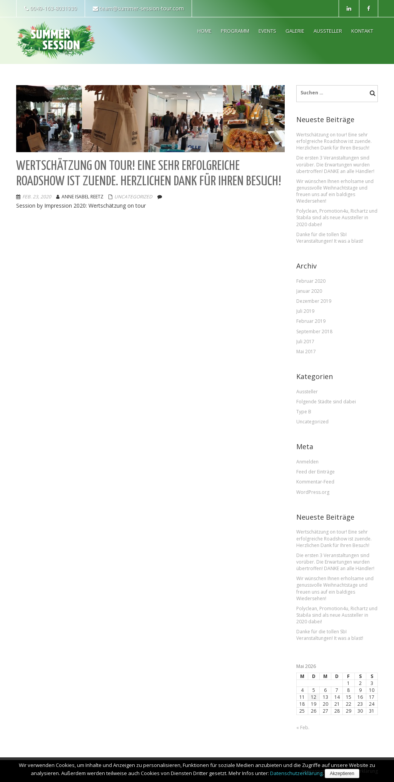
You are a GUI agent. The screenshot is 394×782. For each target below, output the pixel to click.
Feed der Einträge (315, 471)
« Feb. (302, 727)
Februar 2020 (311, 281)
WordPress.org (312, 492)
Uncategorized (133, 196)
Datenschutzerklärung (296, 773)
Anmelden (307, 461)
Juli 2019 (305, 311)
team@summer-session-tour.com (138, 8)
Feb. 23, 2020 (36, 196)
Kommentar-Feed (315, 481)
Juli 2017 (305, 341)
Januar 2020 (309, 291)
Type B (303, 411)
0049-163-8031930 (50, 8)
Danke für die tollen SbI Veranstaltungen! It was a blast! (329, 237)
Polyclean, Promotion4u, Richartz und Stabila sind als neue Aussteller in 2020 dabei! (336, 217)
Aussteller (307, 391)
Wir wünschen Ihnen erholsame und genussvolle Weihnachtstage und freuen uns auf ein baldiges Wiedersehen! (335, 191)
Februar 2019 (311, 321)
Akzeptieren (342, 773)
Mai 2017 (306, 351)
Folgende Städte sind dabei (326, 401)
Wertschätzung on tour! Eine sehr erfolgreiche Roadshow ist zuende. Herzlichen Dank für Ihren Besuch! (334, 141)
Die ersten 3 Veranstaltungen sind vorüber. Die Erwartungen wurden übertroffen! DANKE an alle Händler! (335, 164)
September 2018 (314, 331)
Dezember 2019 (313, 301)
